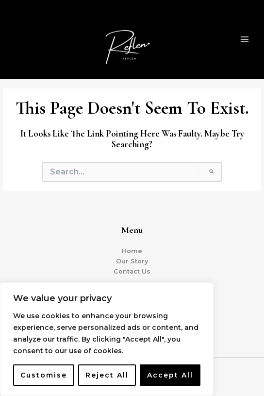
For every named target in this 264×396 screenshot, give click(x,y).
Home (132, 251)
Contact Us (132, 271)
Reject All (107, 375)
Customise (43, 375)
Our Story (132, 261)
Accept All (170, 375)
